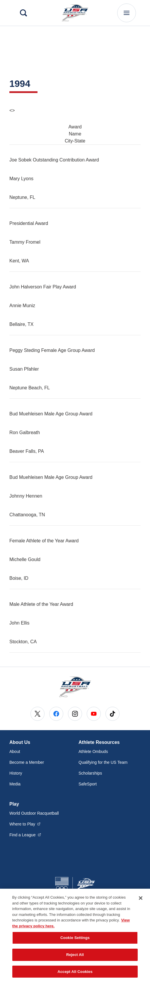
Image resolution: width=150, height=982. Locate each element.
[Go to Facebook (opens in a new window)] (56, 714)
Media (15, 784)
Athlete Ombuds (93, 751)
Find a (25, 834)
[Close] (140, 905)
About (14, 751)
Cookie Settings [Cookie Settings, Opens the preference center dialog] (75, 945)
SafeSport (88, 784)
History (15, 773)
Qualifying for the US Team (103, 762)
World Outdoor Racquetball (34, 813)
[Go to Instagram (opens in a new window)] (75, 714)
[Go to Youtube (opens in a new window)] (94, 714)
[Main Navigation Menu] (126, 13)
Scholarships (90, 773)
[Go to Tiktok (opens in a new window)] (112, 714)
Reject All (75, 961)
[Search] (23, 13)
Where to (24, 823)
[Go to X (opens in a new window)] (37, 714)
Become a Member (26, 762)
